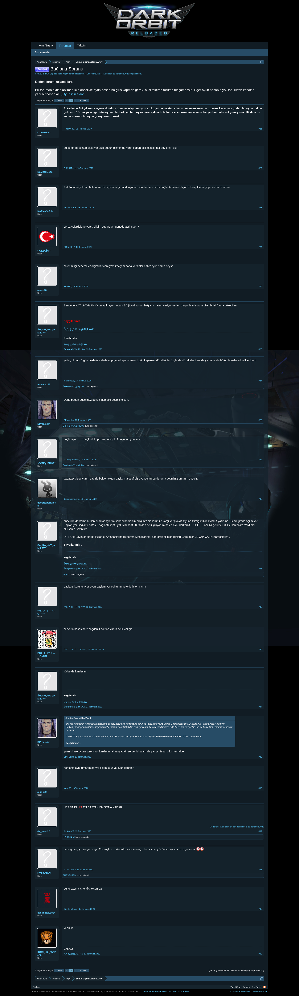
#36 (260, 788)
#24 (260, 247)
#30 (260, 499)
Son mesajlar (42, 52)
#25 (260, 286)
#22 (260, 168)
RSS (264, 987)
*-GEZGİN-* (44, 250)
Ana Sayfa (46, 45)
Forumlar (65, 45)
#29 (260, 459)
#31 (260, 569)
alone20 (42, 290)
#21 (260, 129)
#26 (260, 349)
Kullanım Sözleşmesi (240, 991)
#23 (260, 207)
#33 (260, 649)
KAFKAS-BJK (45, 211)
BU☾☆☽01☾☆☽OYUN (46, 655)
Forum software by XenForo (58, 991)
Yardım (246, 987)
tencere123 (43, 384)
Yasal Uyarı (236, 987)
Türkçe (36, 987)
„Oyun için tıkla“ (72, 94)
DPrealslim (43, 423)
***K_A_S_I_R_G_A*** (46, 612)
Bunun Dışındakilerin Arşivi (55, 74)
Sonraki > (83, 100)
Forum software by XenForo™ (112, 991)
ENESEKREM (69, 875)
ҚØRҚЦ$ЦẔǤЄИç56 (46, 954)
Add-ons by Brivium (167, 991)
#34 (260, 707)
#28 (260, 420)
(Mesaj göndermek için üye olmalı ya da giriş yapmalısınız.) (236, 970)
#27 (260, 381)
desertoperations (46, 504)
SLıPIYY (67, 574)
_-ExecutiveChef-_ (93, 74)
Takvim (82, 45)
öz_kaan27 (43, 831)
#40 (260, 954)
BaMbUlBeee (44, 171)
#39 (260, 909)
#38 (260, 869)
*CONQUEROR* (46, 463)
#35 (260, 757)
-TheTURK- (43, 132)
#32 (260, 607)
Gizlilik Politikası (259, 991)
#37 (260, 831)
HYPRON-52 (69, 837)
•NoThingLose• (46, 912)
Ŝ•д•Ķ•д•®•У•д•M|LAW (46, 331)
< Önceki (59, 100)
